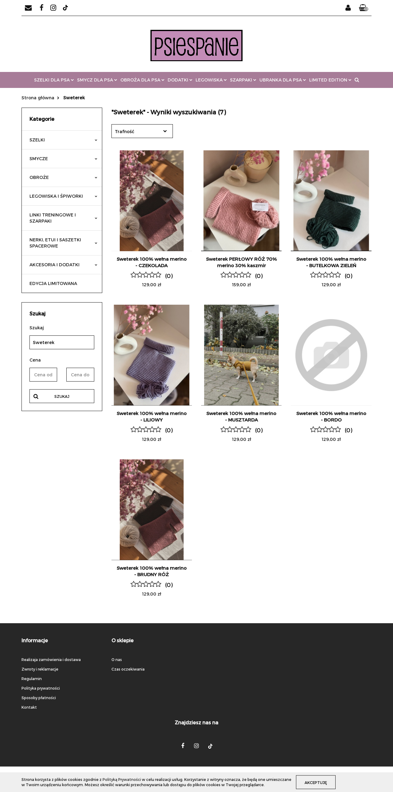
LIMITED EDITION (330, 79)
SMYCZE (63, 158)
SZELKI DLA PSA (54, 79)
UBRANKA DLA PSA (282, 79)
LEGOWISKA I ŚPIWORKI (63, 196)
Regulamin (31, 678)
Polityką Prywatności (122, 779)
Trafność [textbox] (124, 131)
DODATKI (180, 79)
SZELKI (63, 139)
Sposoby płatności (38, 697)
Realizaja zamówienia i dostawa (51, 659)
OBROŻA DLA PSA (142, 79)
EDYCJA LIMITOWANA (53, 283)
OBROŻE (63, 177)
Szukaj (61, 396)
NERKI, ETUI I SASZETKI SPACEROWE (63, 242)
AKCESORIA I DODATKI (63, 264)
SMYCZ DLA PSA (97, 79)
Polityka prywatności (40, 688)
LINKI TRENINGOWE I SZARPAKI (63, 218)
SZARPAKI (243, 79)
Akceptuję (316, 782)
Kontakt (29, 707)
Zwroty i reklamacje (39, 669)
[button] (364, 8)
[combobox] (142, 131)
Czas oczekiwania (128, 669)
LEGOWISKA (211, 79)
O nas (116, 659)
